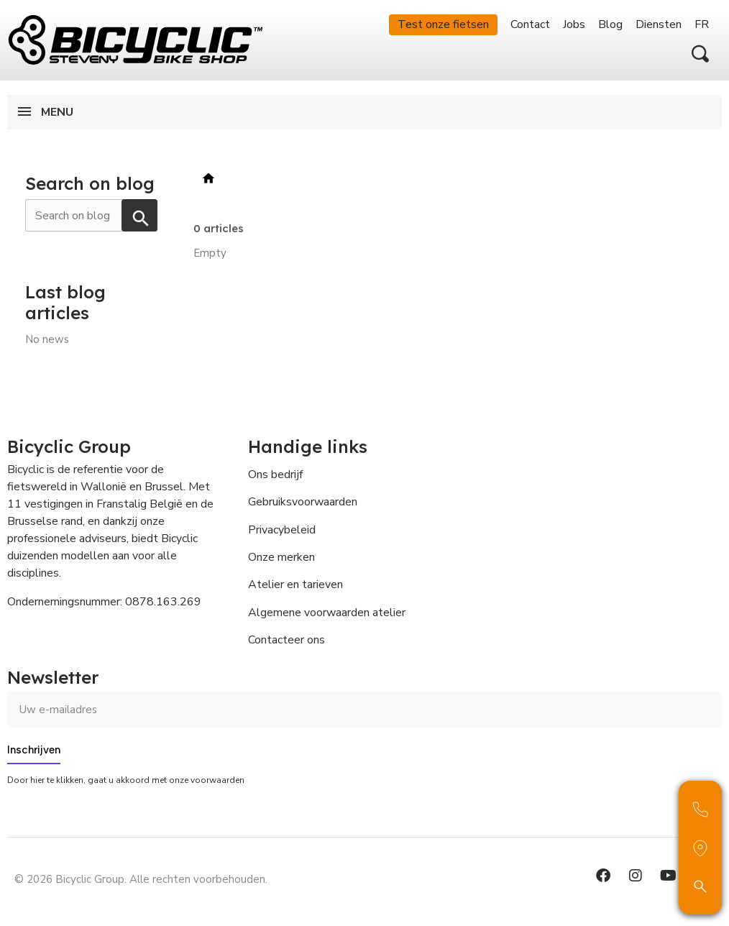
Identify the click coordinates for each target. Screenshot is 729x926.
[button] (700, 54)
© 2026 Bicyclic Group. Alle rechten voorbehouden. (140, 879)
